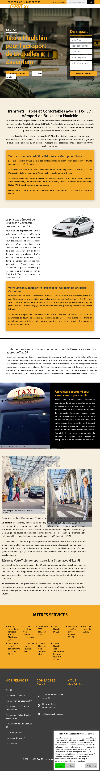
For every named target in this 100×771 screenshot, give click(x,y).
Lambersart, (31, 181)
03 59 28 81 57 (49, 694)
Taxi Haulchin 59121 (57, 629)
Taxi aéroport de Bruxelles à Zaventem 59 (18, 708)
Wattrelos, (20, 185)
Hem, (89, 181)
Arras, (41, 173)
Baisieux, (34, 178)
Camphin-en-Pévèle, (74, 178)
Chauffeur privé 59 (14, 732)
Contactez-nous (17, 73)
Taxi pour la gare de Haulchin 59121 (28, 647)
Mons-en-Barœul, (45, 181)
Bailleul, (42, 178)
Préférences (91, 766)
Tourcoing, (62, 169)
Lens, (35, 173)
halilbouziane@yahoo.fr (52, 714)
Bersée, (61, 178)
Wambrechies (41, 185)
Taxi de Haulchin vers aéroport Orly (42, 648)
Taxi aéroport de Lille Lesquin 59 (19, 725)
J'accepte (60, 766)
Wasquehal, (20, 181)
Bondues (29, 185)
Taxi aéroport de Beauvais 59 (19, 701)
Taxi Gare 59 (11, 743)
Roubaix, (48, 173)
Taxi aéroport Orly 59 (15, 695)
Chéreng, (88, 178)
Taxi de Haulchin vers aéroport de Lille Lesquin (29, 631)
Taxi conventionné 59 (15, 738)
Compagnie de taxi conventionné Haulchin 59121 (14, 648)
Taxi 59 (9, 690)
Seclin (54, 173)
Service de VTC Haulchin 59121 (43, 630)
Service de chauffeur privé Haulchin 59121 (72, 631)
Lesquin (88, 169)
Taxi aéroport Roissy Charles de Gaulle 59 (18, 716)
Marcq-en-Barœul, (76, 169)
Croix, (11, 181)
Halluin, (11, 185)
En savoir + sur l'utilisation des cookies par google (75, 754)
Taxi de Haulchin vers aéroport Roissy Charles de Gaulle (14, 633)
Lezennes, (82, 181)
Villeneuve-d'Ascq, (48, 169)
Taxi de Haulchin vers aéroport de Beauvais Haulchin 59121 (58, 651)
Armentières (65, 173)
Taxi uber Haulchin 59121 (87, 629)
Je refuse (70, 766)
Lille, (36, 169)
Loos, (57, 181)
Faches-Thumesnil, (68, 181)
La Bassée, (51, 178)
